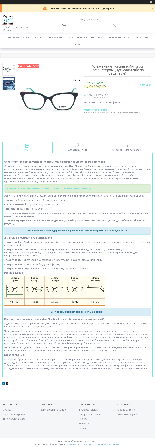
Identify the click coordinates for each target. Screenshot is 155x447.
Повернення (141, 37)
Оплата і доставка (118, 37)
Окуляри (6, 409)
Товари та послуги (59, 37)
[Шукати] (114, 25)
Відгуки (83, 427)
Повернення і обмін (89, 414)
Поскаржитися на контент (81, 444)
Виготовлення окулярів (53, 409)
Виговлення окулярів (89, 37)
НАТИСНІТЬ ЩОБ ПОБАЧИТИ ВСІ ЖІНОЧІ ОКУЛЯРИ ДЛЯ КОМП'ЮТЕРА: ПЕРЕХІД (49, 188)
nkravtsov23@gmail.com (129, 414)
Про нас (38, 37)
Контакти (77, 44)
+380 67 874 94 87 (126, 409)
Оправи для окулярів (13, 414)
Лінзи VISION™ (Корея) (14, 418)
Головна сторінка (18, 37)
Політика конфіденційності (107, 444)
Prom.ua (93, 441)
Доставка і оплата (89, 409)
